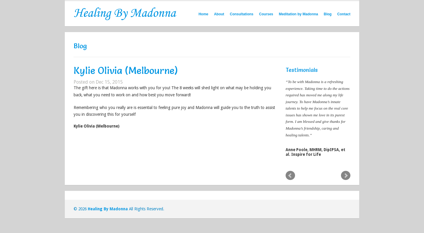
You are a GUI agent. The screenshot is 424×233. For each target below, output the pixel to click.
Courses (266, 14)
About (219, 14)
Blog (328, 14)
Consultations (242, 14)
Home (203, 14)
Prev (290, 175)
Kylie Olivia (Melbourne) (126, 70)
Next (345, 175)
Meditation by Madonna (298, 14)
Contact (343, 14)
